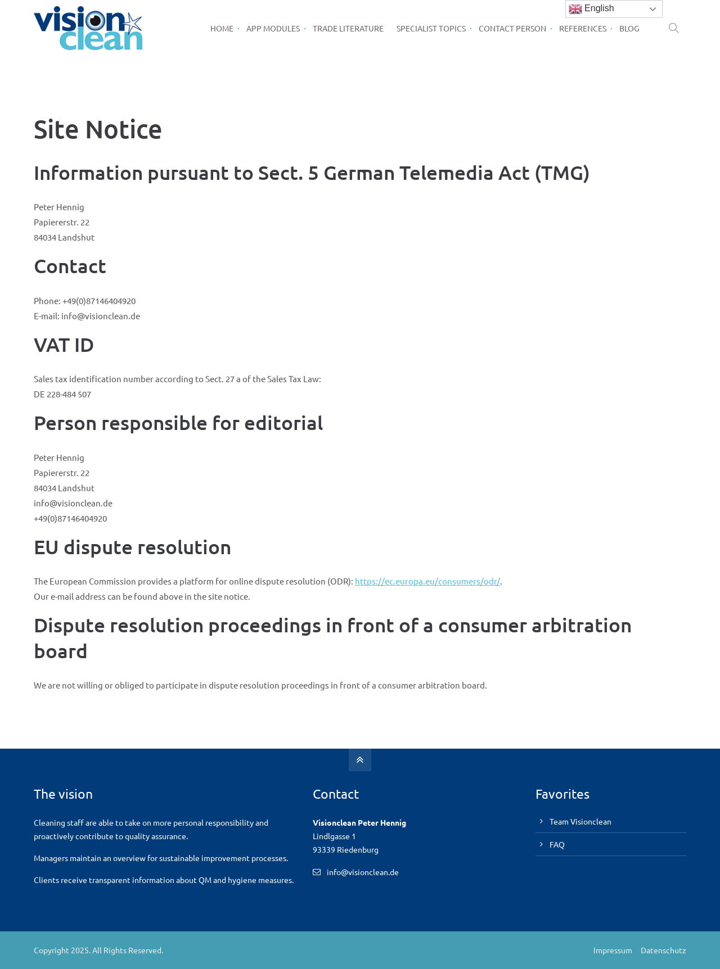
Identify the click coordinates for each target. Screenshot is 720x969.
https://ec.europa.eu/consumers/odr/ (427, 581)
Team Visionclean (580, 821)
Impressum (612, 950)
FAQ (557, 844)
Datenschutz (663, 950)
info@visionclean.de (363, 872)
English (591, 9)
